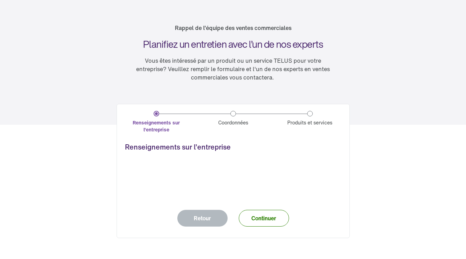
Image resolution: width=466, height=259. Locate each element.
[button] (263, 218)
